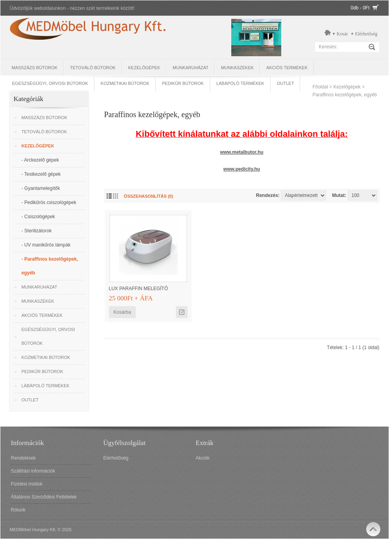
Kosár (342, 34)
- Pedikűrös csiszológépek (49, 202)
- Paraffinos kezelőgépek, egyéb (50, 266)
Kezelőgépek (144, 67)
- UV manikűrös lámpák (46, 245)
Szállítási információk (33, 471)
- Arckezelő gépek (40, 160)
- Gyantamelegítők (41, 188)
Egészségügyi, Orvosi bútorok (50, 83)
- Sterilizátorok (37, 231)
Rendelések (23, 458)
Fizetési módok (27, 484)
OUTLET (285, 83)
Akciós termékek (287, 67)
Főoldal (320, 87)
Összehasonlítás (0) (148, 196)
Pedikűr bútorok (183, 83)
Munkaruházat (190, 67)
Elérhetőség (366, 34)
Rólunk (18, 510)
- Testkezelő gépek (41, 174)
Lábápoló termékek (240, 83)
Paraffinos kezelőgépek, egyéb (344, 94)
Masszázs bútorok (35, 67)
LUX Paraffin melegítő (138, 288)
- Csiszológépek (38, 216)
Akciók (203, 458)
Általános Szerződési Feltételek (44, 497)
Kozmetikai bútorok (125, 83)
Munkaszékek (237, 67)
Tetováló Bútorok (93, 67)
